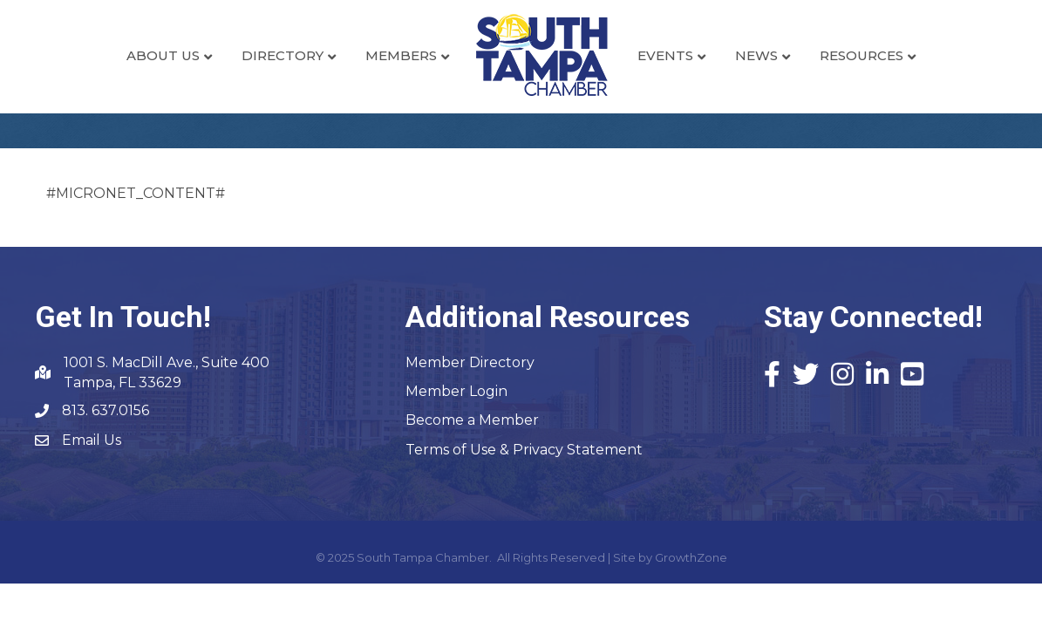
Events (665, 55)
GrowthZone (691, 557)
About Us (163, 55)
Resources (861, 55)
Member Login (456, 391)
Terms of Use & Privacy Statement (524, 449)
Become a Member (472, 420)
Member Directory (470, 362)
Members (401, 55)
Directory (282, 55)
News (756, 55)
